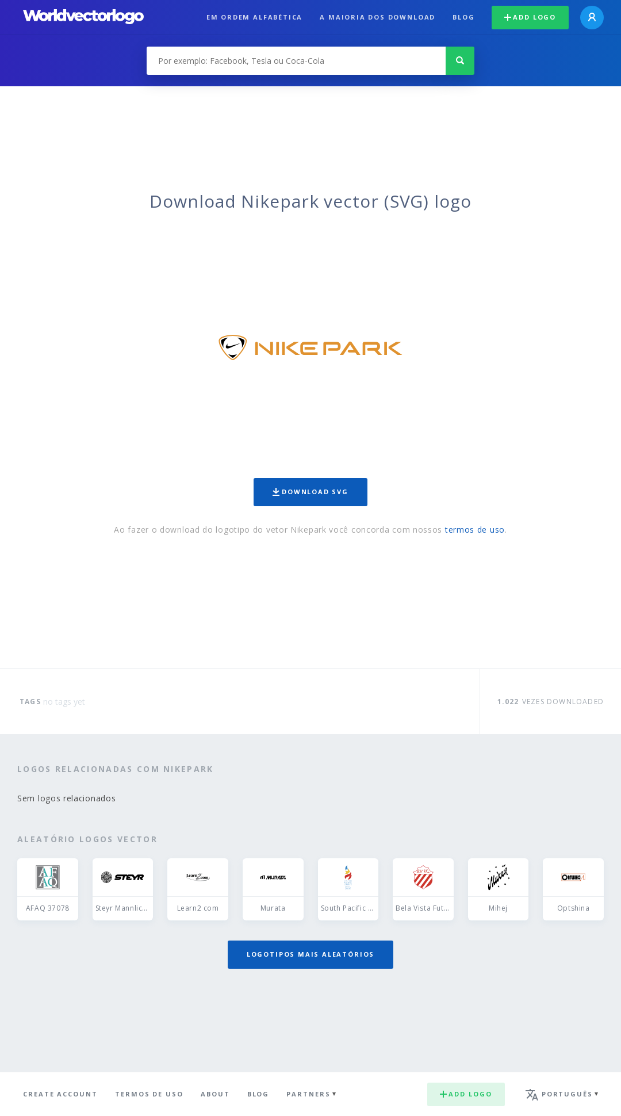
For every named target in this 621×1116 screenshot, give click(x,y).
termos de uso (475, 529)
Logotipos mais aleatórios (310, 954)
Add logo (530, 17)
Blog (463, 17)
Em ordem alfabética (254, 17)
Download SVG (310, 491)
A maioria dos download (377, 17)
